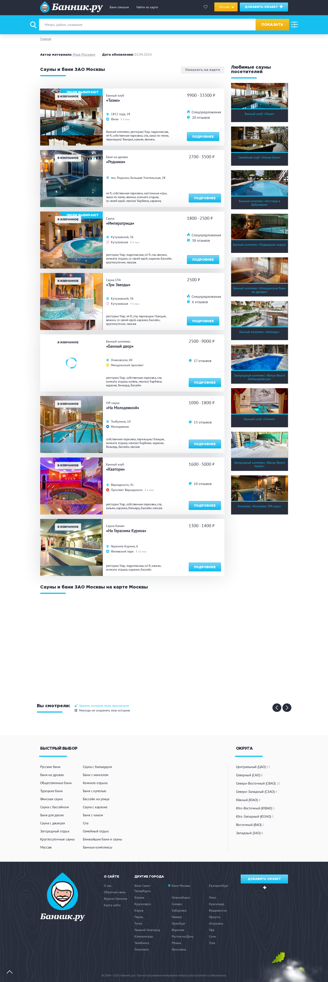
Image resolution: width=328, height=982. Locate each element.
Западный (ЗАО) (249, 833)
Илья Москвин (84, 54)
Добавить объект (264, 7)
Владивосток (218, 910)
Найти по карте (147, 7)
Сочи (212, 936)
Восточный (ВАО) (250, 824)
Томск (138, 923)
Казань (139, 897)
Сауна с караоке (95, 807)
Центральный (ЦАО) (253, 766)
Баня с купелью (94, 791)
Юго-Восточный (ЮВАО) (255, 808)
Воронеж (178, 930)
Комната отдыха (95, 783)
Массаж (46, 847)
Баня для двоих (52, 815)
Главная (45, 39)
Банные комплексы (97, 847)
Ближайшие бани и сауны (102, 839)
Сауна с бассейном (54, 807)
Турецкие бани (51, 791)
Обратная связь (115, 892)
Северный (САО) (249, 775)
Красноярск (142, 904)
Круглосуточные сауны (57, 839)
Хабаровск (179, 910)
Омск (212, 897)
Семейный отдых (96, 831)
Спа (85, 823)
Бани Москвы (181, 886)
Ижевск (177, 917)
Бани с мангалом (95, 774)
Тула (212, 943)
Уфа (211, 930)
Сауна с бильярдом (97, 766)
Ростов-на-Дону (183, 936)
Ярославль (179, 949)
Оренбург (178, 923)
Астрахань (216, 923)
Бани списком (119, 7)
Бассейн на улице (96, 799)
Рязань (176, 943)
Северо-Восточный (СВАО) (258, 783)
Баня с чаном (93, 815)
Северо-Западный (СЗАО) (256, 791)
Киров (138, 910)
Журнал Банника (115, 899)
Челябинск (141, 943)
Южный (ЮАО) (248, 800)
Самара (177, 904)
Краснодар (216, 904)
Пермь (138, 917)
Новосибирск (181, 897)
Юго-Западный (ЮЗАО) (255, 816)
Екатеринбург (218, 886)
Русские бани (50, 766)
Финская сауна (51, 799)
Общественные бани (56, 783)
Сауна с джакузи (52, 823)
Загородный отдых (54, 831)
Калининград (143, 936)
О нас (108, 886)
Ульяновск (141, 949)
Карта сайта (112, 905)
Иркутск (214, 917)
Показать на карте (202, 70)
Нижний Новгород (147, 930)
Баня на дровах (52, 774)
